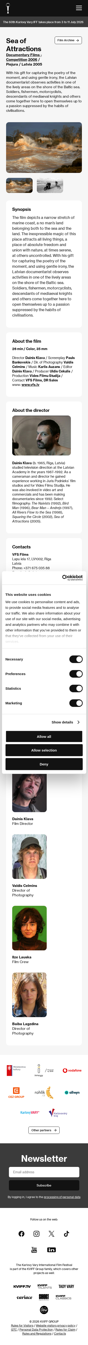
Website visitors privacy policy (55, 1325)
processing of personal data (62, 1197)
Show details (62, 722)
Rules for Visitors (22, 1325)
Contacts (60, 1333)
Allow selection (44, 750)
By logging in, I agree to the (44, 1197)
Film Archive (65, 40)
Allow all (44, 736)
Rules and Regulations (36, 1333)
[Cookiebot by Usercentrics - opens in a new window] (63, 578)
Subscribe (44, 1185)
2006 (32, 59)
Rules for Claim (65, 1329)
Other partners (41, 1130)
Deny (44, 764)
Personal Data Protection (36, 1329)
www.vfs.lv (30, 385)
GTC (14, 1329)
